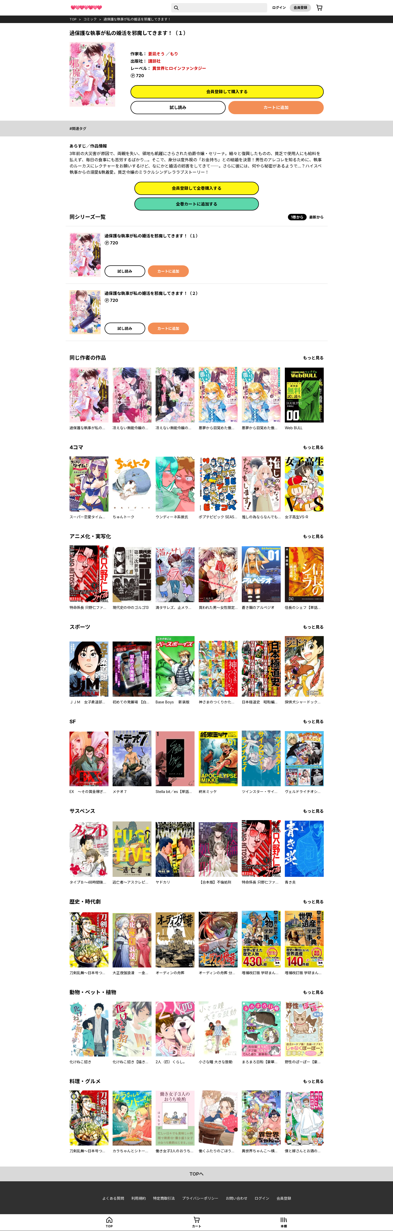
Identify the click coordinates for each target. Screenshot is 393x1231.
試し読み (178, 107)
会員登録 (300, 7)
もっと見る (313, 357)
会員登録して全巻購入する (197, 188)
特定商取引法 (164, 1198)
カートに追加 (276, 107)
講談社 (154, 61)
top (73, 19)
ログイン (279, 7)
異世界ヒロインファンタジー (179, 68)
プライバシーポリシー (200, 1198)
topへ (196, 1174)
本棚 (284, 1226)
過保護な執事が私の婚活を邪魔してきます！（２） (152, 293)
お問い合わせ (236, 1198)
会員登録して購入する (227, 91)
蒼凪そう (156, 53)
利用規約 (138, 1198)
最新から (316, 217)
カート (196, 1226)
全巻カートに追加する (196, 204)
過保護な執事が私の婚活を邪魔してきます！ (137, 19)
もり (174, 53)
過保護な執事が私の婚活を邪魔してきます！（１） (152, 235)
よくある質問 (113, 1198)
